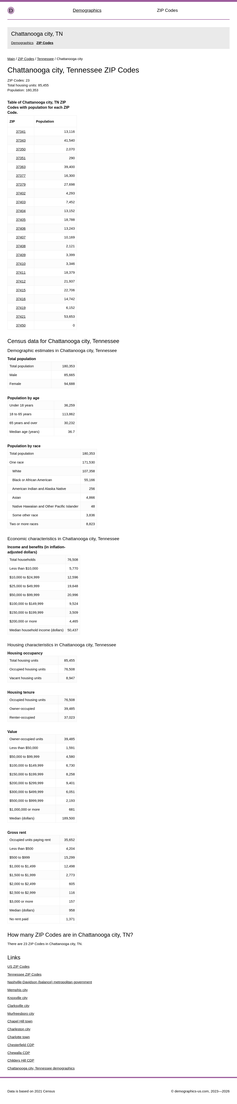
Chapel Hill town (19, 1021)
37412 (21, 281)
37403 (21, 202)
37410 (21, 264)
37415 (21, 290)
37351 (21, 158)
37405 (21, 220)
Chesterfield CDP (20, 1045)
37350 (21, 149)
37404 (21, 211)
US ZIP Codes (18, 966)
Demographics (87, 10)
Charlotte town (18, 1037)
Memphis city (17, 990)
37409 (21, 255)
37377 (21, 176)
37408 (21, 246)
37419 (21, 308)
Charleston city (18, 1029)
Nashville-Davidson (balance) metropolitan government (49, 982)
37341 (21, 131)
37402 (21, 193)
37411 (21, 272)
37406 (21, 228)
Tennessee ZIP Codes (24, 974)
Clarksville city (18, 1006)
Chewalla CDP (18, 1053)
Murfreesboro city (20, 1013)
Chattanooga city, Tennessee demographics (41, 1068)
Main (11, 59)
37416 (21, 299)
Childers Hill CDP (20, 1060)
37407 (21, 237)
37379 (21, 184)
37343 (21, 140)
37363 (21, 167)
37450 (21, 325)
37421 (21, 316)
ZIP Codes (167, 10)
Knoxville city (17, 998)
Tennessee (45, 59)
